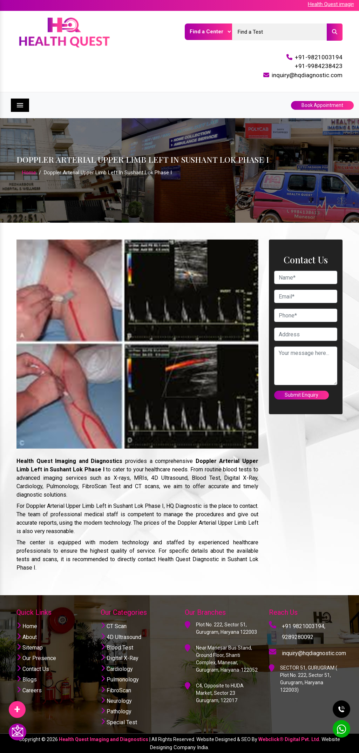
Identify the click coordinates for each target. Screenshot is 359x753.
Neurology (116, 701)
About (26, 637)
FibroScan (116, 690)
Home (29, 172)
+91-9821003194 (319, 57)
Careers (29, 690)
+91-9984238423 (319, 65)
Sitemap (29, 647)
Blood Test (117, 647)
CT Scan (114, 626)
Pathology (116, 711)
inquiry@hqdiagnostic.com (307, 75)
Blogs (26, 679)
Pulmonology (120, 679)
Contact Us (32, 669)
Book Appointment (322, 105)
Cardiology (117, 669)
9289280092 (297, 637)
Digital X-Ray (119, 658)
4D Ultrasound (121, 637)
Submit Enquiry (301, 395)
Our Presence (36, 658)
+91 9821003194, (303, 626)
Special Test (119, 722)
